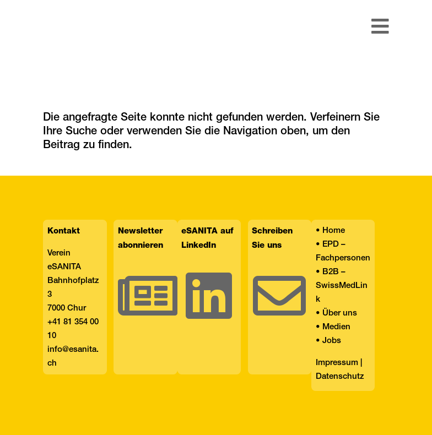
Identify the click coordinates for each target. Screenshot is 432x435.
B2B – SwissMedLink (342, 285)
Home (333, 231)
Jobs (331, 341)
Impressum (337, 363)
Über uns (339, 313)
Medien (336, 327)
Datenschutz (340, 376)
